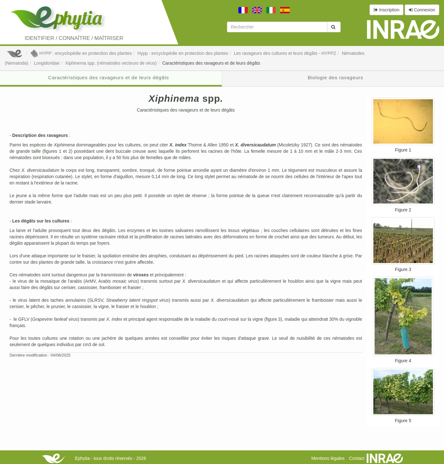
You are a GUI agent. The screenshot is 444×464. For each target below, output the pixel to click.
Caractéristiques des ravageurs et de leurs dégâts (211, 63)
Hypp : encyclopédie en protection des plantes (183, 53)
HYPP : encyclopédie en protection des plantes (81, 53)
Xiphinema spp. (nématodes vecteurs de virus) (111, 63)
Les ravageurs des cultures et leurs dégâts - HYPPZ (285, 53)
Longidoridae (47, 63)
